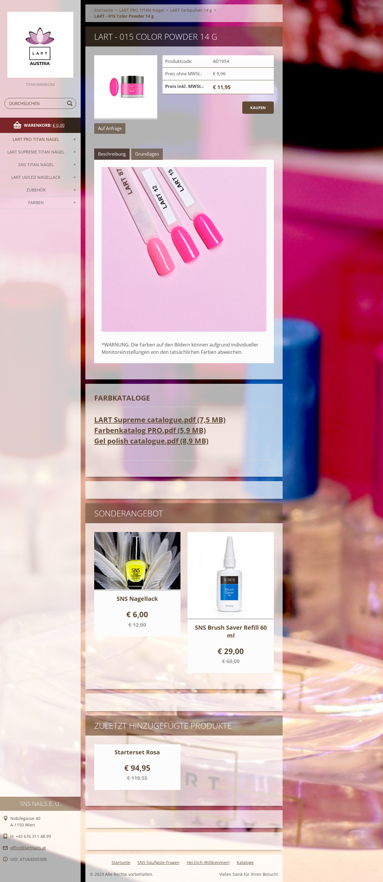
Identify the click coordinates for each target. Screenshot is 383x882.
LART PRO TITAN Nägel (36, 139)
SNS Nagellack (137, 599)
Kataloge (245, 862)
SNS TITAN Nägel (36, 164)
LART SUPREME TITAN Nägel (35, 152)
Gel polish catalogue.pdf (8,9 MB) (151, 441)
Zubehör (36, 190)
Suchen (70, 103)
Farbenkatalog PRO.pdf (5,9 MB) (150, 430)
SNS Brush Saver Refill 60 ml (231, 631)
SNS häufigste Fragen (158, 862)
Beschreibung (112, 154)
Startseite (103, 10)
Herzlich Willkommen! (208, 862)
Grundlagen (147, 154)
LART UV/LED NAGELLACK (36, 177)
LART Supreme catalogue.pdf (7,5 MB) (160, 419)
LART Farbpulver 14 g (191, 10)
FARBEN (36, 202)
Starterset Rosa (137, 752)
